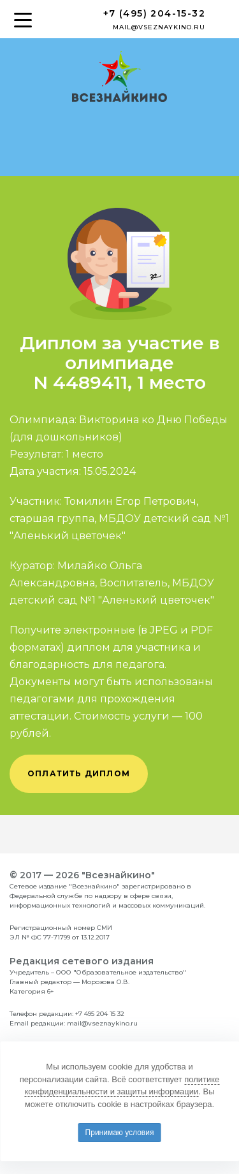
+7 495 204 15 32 (99, 1014)
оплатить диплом (78, 773)
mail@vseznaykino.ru (159, 27)
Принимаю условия (119, 1132)
